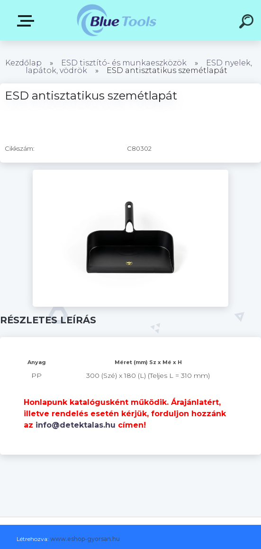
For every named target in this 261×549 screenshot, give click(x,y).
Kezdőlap (23, 62)
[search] (247, 23)
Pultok (27, 21)
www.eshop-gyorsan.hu (85, 538)
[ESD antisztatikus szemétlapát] (130, 173)
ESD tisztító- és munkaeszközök (124, 62)
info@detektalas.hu (76, 425)
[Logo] (116, 20)
